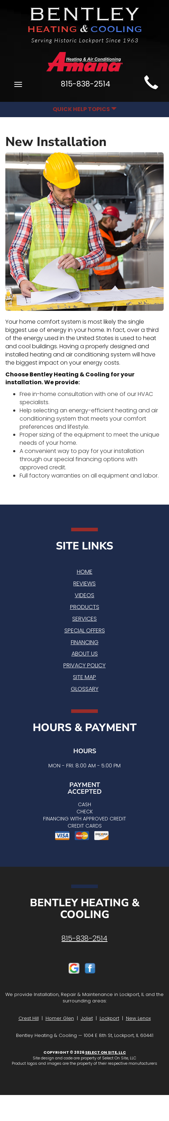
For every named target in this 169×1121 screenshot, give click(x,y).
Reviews (84, 583)
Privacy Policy (84, 665)
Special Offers (84, 630)
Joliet (87, 1018)
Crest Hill (29, 1018)
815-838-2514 (84, 938)
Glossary (85, 689)
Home (85, 572)
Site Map (84, 677)
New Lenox (138, 1018)
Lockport (109, 1018)
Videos (84, 595)
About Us (85, 654)
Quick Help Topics (85, 109)
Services (84, 619)
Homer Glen (60, 1018)
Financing (85, 642)
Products (84, 607)
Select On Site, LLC (105, 1052)
